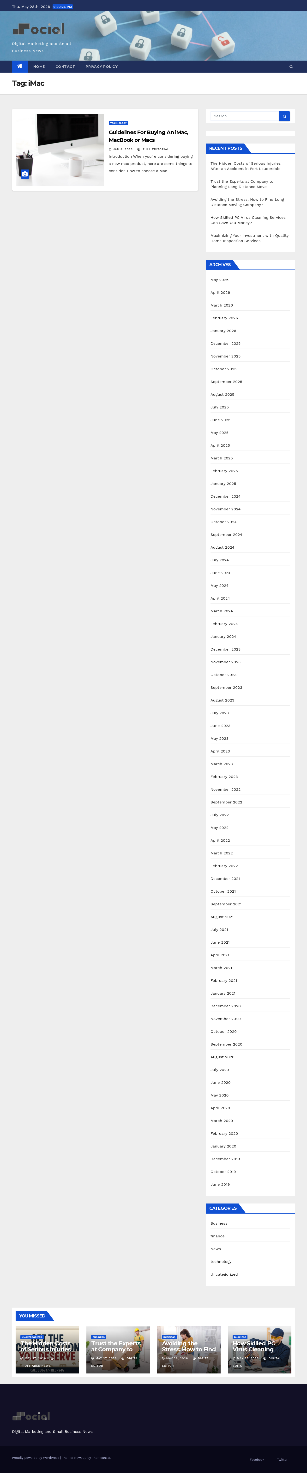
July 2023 (220, 713)
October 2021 (223, 891)
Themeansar (101, 1458)
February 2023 (224, 776)
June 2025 (220, 420)
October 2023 (223, 674)
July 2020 (220, 1069)
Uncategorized (224, 1274)
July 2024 (220, 560)
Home (39, 66)
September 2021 (226, 904)
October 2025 (223, 369)
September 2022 (226, 802)
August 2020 (223, 1057)
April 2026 (220, 292)
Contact (65, 66)
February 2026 (224, 318)
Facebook (257, 1459)
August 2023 (222, 700)
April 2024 (220, 598)
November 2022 (226, 789)
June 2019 (220, 1184)
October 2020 (224, 1031)
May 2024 (220, 585)
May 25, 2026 (248, 1358)
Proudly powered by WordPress (36, 1458)
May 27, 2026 (35, 1358)
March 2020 (222, 1120)
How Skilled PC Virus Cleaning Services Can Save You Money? (258, 1352)
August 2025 (222, 394)
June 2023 (220, 725)
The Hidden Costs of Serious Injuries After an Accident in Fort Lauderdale (46, 1352)
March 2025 (222, 458)
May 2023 (220, 738)
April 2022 (220, 840)
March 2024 (222, 611)
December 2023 (226, 649)
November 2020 (226, 1018)
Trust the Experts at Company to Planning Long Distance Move (115, 1352)
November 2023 (226, 662)
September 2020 (226, 1044)
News (216, 1249)
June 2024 (220, 572)
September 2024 (226, 534)
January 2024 (223, 636)
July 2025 (220, 407)
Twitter (282, 1459)
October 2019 (223, 1171)
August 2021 (222, 917)
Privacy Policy (102, 66)
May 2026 (220, 279)
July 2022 (220, 815)
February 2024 (224, 623)
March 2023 (222, 764)
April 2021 (220, 955)
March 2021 (221, 967)
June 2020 (221, 1082)
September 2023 (226, 687)
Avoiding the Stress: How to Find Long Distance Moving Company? (189, 1352)
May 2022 (220, 827)
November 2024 (226, 509)
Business (219, 1223)
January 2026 (223, 330)
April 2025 (220, 445)
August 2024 (222, 547)
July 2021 (219, 929)
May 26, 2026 (177, 1358)
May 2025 (220, 432)
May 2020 (220, 1095)
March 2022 (222, 853)
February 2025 (224, 471)
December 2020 (226, 1006)
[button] (291, 66)
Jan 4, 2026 (123, 149)
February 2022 (224, 866)
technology (118, 123)
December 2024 (226, 496)
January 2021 (223, 993)
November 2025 (226, 356)
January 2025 (223, 483)
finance (218, 1236)
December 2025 (226, 343)
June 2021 (220, 942)
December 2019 (225, 1159)
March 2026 (222, 305)
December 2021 (225, 878)
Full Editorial (153, 149)
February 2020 (224, 1133)
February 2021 (224, 980)
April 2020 (220, 1108)
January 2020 (223, 1146)
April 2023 (220, 751)
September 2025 (226, 381)
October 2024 (223, 522)
